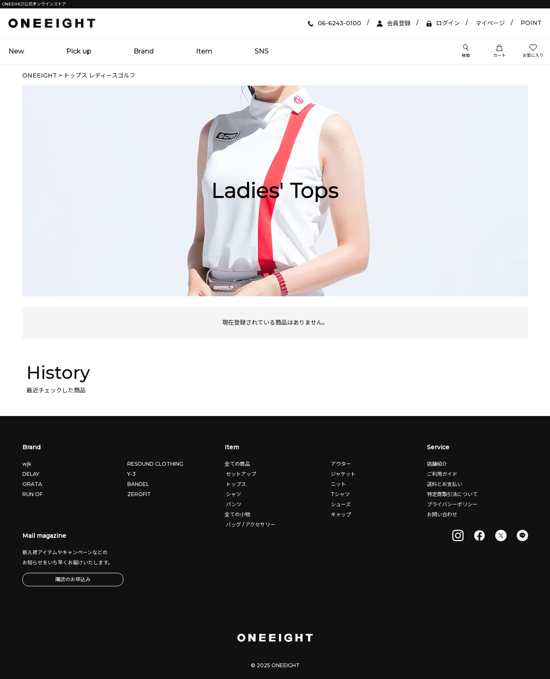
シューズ (340, 504)
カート (499, 51)
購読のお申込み (73, 579)
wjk (26, 464)
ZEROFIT (139, 494)
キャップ (340, 514)
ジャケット (343, 474)
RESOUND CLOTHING (155, 464)
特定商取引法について (452, 494)
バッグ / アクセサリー (250, 524)
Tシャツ (340, 494)
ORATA (32, 484)
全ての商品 (237, 464)
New (16, 51)
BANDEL (138, 484)
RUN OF (32, 494)
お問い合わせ (442, 514)
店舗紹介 (437, 464)
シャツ (233, 494)
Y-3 (131, 474)
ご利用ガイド (442, 474)
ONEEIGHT (39, 75)
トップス (235, 484)
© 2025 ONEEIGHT (275, 665)
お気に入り (533, 51)
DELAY (30, 474)
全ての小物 (237, 514)
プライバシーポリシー (452, 504)
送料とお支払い (444, 484)
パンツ (233, 504)
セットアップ (240, 474)
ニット (338, 484)
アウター (340, 464)
